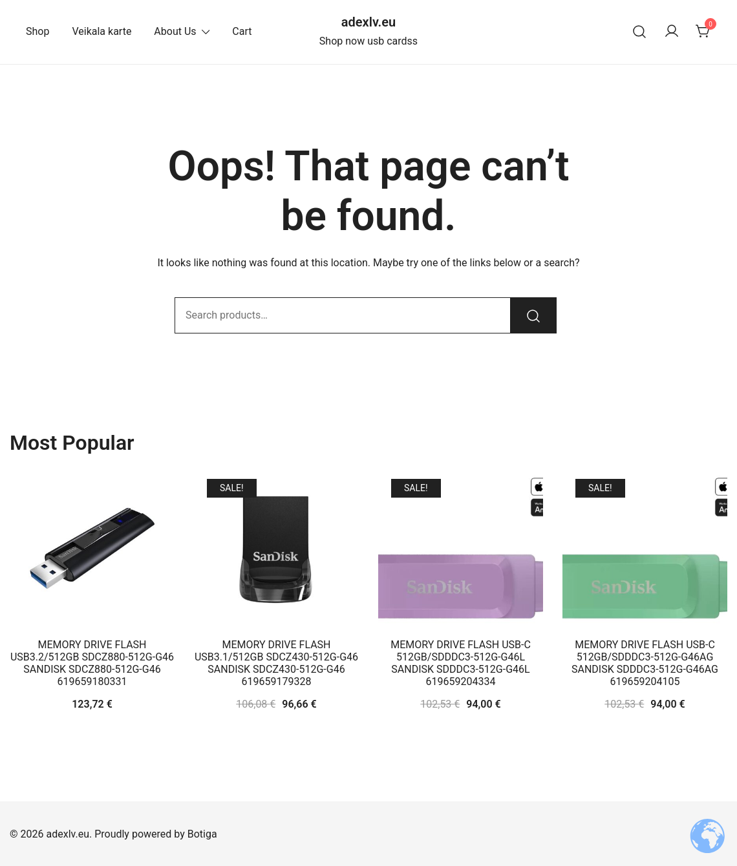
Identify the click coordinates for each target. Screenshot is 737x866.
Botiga (202, 834)
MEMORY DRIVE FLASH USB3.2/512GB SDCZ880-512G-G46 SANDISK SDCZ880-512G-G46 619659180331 (92, 663)
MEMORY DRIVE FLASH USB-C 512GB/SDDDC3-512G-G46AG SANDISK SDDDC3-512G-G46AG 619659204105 (644, 663)
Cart (241, 31)
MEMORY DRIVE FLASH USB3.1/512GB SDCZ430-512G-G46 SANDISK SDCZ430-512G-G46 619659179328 (276, 663)
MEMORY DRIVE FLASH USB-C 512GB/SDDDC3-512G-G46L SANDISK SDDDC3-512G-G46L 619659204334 (460, 663)
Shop (37, 31)
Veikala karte (101, 31)
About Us (175, 31)
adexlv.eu (368, 22)
